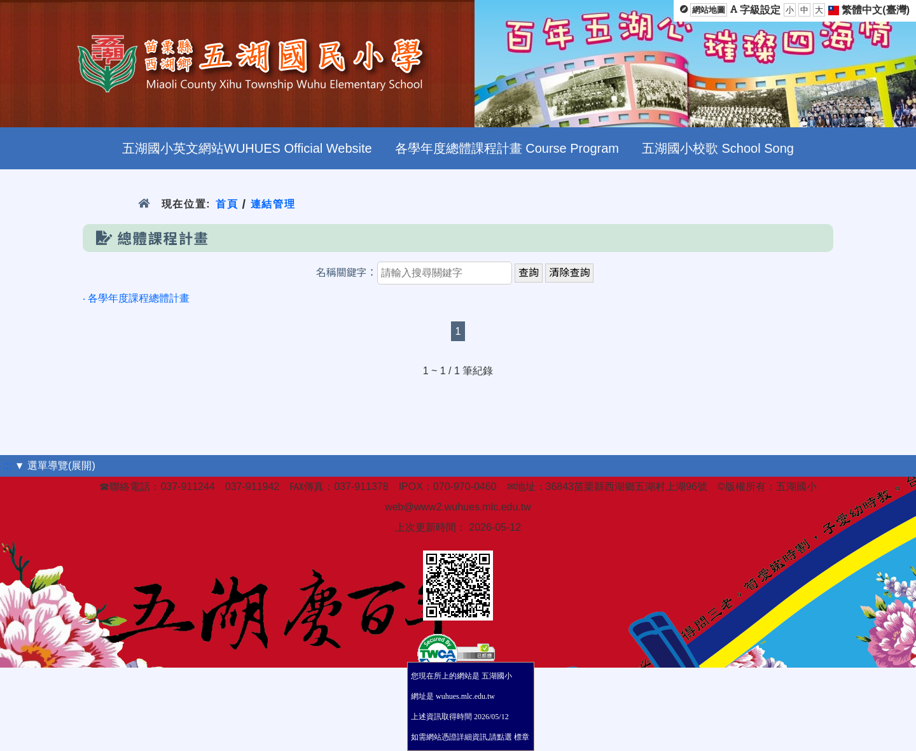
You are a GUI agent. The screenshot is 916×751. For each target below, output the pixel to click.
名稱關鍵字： (346, 272)
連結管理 (273, 204)
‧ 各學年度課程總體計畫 (136, 298)
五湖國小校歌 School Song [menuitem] (718, 148)
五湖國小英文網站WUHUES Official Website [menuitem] (247, 148)
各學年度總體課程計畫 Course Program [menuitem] (507, 148)
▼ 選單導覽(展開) (55, 465)
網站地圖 (708, 10)
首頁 (227, 204)
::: (7, 465)
